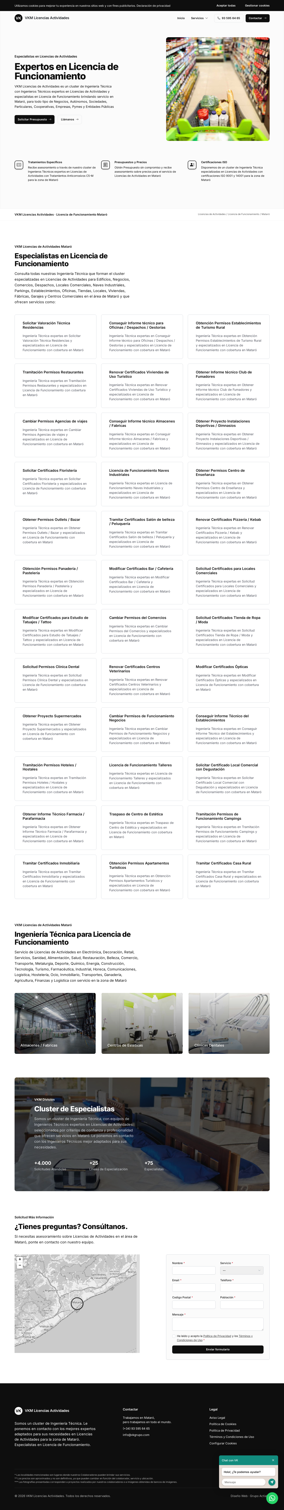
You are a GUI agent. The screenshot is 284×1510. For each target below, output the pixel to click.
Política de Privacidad (217, 1336)
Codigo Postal (182, 1297)
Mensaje (179, 1314)
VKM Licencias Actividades (42, 18)
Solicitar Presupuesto (34, 119)
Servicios (199, 18)
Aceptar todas (226, 5)
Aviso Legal (217, 1418)
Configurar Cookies (223, 1443)
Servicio (226, 1263)
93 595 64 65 (228, 18)
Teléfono (227, 1280)
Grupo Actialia (260, 1496)
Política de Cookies (222, 1424)
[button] (77, 1304)
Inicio (181, 18)
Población (227, 1297)
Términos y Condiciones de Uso (231, 1437)
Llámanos (70, 119)
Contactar (257, 18)
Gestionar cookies (257, 5)
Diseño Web (239, 1496)
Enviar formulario (218, 1349)
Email (176, 1280)
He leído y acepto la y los (215, 1338)
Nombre (178, 1263)
